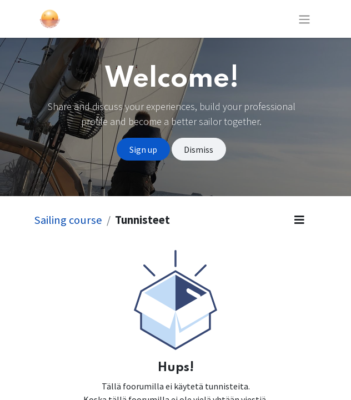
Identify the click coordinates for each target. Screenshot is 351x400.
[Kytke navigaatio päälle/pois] (304, 19)
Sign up (143, 149)
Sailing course (68, 220)
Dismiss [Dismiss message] (198, 149)
